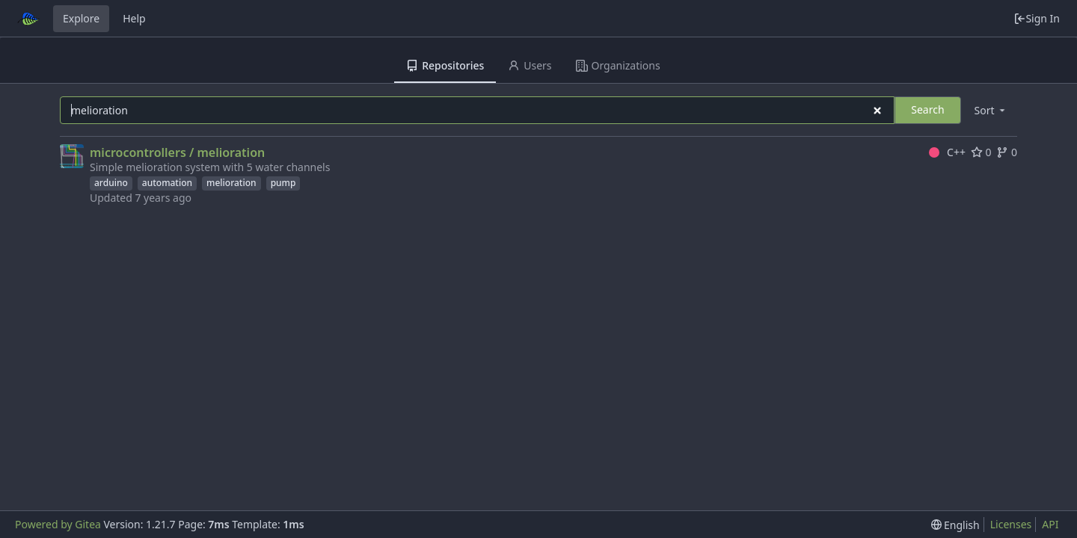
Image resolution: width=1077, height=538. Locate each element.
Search (927, 109)
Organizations (618, 65)
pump (283, 182)
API (1050, 524)
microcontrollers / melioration (177, 152)
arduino (111, 182)
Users (529, 65)
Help (134, 18)
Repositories (445, 65)
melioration (231, 182)
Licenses (1011, 524)
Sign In (1036, 18)
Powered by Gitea (58, 524)
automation (167, 182)
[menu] (991, 110)
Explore (81, 18)
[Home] (28, 18)
